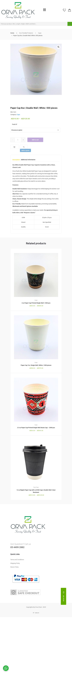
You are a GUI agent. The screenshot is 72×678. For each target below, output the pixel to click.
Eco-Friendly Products (26, 33)
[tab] (16, 160)
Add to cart (35, 140)
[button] (58, 47)
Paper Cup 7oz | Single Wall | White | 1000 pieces (36, 365)
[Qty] (18, 140)
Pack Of (14, 124)
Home (12, 33)
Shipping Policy (15, 563)
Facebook (36, 612)
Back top (64, 596)
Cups (39, 33)
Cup (34, 487)
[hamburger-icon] (44, 10)
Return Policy (14, 567)
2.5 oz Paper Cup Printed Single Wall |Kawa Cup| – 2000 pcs (36, 427)
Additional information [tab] (28, 159)
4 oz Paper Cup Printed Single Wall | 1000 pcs (36, 303)
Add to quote (25, 150)
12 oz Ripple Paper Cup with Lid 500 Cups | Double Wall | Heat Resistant (36, 491)
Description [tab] (16, 159)
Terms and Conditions (17, 559)
